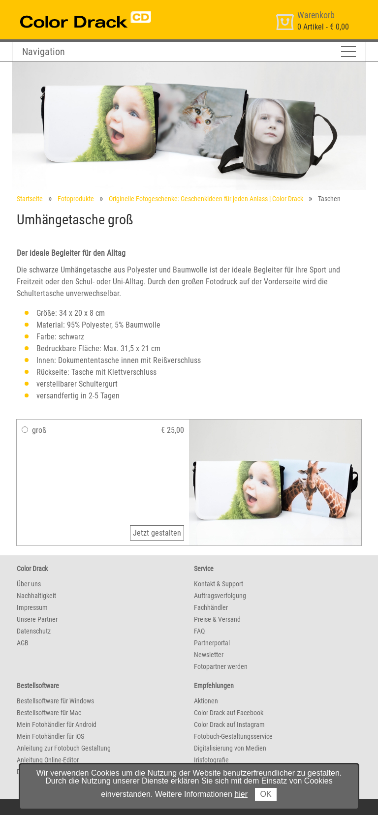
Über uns (29, 584)
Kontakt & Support (218, 584)
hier (241, 794)
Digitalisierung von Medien (230, 748)
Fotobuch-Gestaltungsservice (233, 736)
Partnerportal (212, 643)
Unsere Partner (37, 619)
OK (265, 794)
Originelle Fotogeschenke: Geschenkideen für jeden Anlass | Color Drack (206, 199)
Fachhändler (211, 607)
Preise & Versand (217, 619)
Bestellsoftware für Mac (49, 713)
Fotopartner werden (221, 666)
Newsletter (208, 655)
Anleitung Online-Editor (48, 760)
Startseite (30, 199)
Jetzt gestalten (157, 533)
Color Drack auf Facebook (228, 713)
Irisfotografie (211, 760)
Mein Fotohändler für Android (56, 724)
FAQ (199, 631)
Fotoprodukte (76, 199)
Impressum (32, 607)
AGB (23, 643)
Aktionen (206, 701)
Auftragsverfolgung (220, 596)
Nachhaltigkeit (36, 596)
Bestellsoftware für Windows (55, 701)
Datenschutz (34, 631)
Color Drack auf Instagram (229, 724)
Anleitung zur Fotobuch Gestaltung (64, 748)
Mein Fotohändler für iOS (50, 736)
